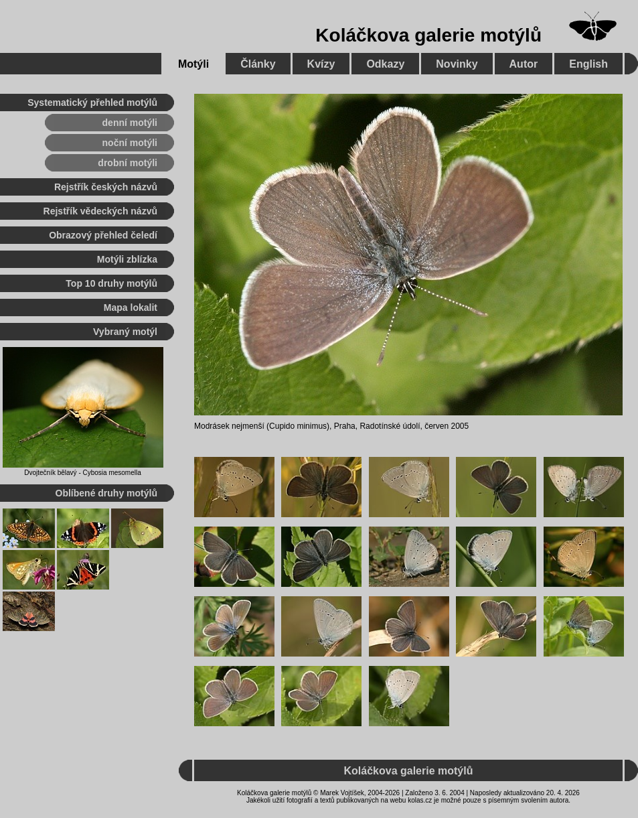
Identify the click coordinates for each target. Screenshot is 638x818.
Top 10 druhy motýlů (111, 283)
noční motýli (129, 142)
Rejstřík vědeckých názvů (100, 211)
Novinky (456, 64)
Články (257, 64)
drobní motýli (127, 162)
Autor (523, 64)
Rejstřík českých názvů (105, 187)
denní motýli (129, 122)
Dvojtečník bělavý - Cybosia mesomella (82, 472)
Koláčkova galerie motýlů (428, 35)
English (588, 64)
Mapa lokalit (130, 307)
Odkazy (385, 64)
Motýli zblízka (127, 259)
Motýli (193, 64)
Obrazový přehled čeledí (103, 235)
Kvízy (321, 64)
